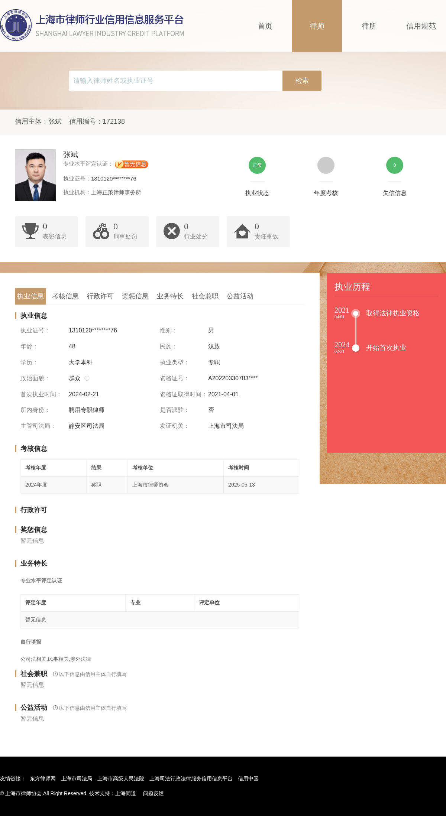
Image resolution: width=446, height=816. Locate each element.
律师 (317, 26)
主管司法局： (38, 426)
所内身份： (35, 410)
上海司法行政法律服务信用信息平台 (191, 778)
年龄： (29, 346)
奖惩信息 (135, 296)
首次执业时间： (41, 394)
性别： (169, 330)
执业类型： (175, 362)
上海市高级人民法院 (120, 778)
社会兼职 (205, 296)
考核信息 (65, 296)
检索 (302, 80)
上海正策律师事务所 (116, 192)
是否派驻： (175, 410)
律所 (369, 26)
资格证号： (175, 378)
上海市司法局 (76, 778)
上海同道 (125, 793)
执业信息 (30, 296)
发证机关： (175, 426)
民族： (169, 346)
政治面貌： (35, 378)
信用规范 (421, 26)
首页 (265, 26)
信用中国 (248, 778)
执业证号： (35, 330)
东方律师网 (43, 778)
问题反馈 (153, 793)
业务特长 (170, 296)
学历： (29, 362)
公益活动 (240, 296)
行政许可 (100, 296)
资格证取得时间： (183, 394)
